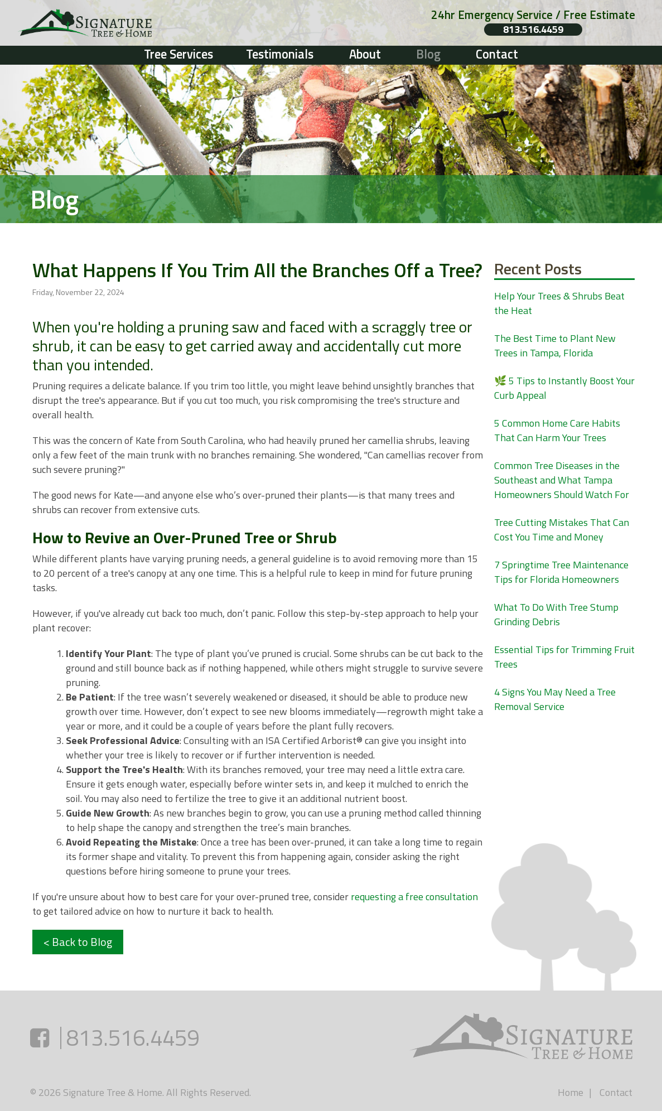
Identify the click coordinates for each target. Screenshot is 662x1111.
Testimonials (279, 54)
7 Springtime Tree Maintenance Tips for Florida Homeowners (561, 572)
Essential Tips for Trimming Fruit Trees (564, 657)
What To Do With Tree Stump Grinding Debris (556, 614)
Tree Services (178, 54)
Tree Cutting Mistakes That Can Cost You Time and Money (561, 529)
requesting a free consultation (414, 896)
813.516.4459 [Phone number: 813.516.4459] (533, 29)
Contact (497, 54)
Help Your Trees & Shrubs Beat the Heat (559, 303)
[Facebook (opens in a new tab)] (39, 1038)
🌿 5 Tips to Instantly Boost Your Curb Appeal (564, 388)
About (365, 54)
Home (570, 1092)
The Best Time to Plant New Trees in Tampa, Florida (555, 345)
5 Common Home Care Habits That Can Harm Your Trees (557, 430)
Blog (428, 54)
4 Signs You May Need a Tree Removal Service (555, 699)
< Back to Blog (78, 941)
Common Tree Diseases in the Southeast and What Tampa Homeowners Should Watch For (561, 480)
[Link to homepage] (141, 23)
